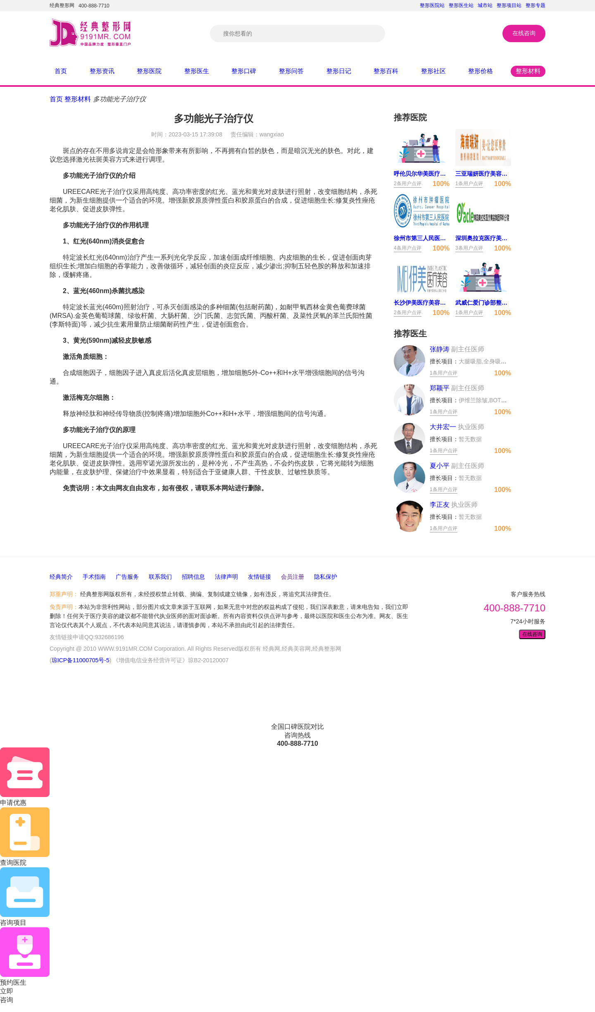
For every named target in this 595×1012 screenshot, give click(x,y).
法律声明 (226, 576)
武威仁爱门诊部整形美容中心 (483, 302)
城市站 (485, 5)
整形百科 (386, 70)
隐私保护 (325, 576)
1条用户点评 (469, 183)
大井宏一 (457, 426)
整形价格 (480, 70)
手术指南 (94, 576)
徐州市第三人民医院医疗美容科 (422, 238)
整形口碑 (243, 70)
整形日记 (338, 70)
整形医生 (196, 70)
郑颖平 (457, 387)
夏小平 (457, 465)
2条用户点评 (407, 183)
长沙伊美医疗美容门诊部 (422, 302)
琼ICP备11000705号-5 (80, 660)
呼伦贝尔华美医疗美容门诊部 (422, 173)
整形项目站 (509, 5)
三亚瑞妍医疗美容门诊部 (483, 173)
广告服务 (127, 576)
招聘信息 (193, 576)
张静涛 (457, 349)
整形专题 (535, 5)
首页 (61, 70)
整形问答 (291, 70)
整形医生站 (461, 5)
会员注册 (292, 576)
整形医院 (149, 70)
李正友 (454, 504)
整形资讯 (102, 70)
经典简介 (61, 576)
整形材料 (528, 70)
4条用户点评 (407, 248)
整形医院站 (432, 5)
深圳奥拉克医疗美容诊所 (483, 238)
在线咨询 (524, 33)
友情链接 (259, 576)
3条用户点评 (469, 248)
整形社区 (433, 70)
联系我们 (160, 576)
